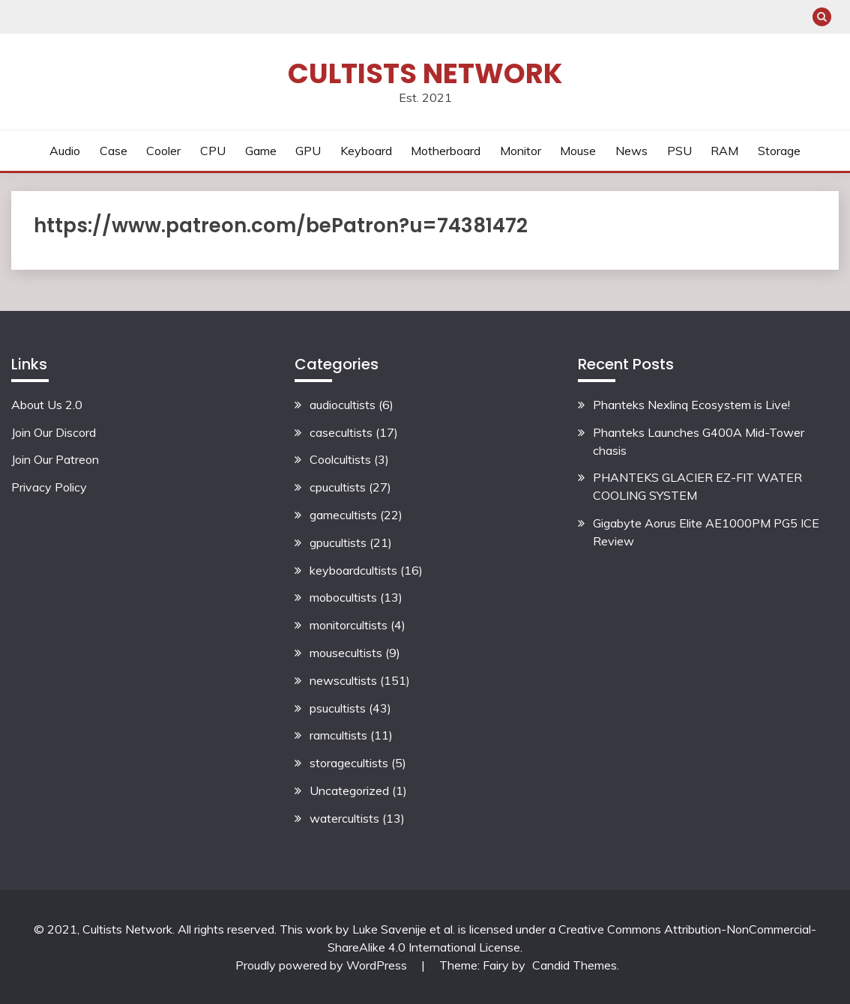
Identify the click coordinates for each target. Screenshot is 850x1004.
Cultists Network (425, 73)
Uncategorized (349, 790)
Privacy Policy (49, 487)
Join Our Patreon (55, 459)
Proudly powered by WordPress (322, 965)
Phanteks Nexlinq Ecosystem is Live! (691, 404)
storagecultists (349, 762)
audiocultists (343, 404)
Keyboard (366, 150)
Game (261, 150)
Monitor (520, 150)
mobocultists (343, 597)
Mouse (578, 150)
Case (113, 150)
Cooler (163, 150)
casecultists (341, 432)
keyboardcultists (353, 570)
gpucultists (338, 542)
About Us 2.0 (46, 404)
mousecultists (346, 652)
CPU (213, 150)
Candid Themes (574, 965)
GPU (308, 150)
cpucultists (338, 487)
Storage (779, 150)
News (631, 150)
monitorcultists (349, 624)
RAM (724, 150)
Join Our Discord (53, 432)
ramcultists (338, 735)
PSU (679, 150)
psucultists (338, 708)
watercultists (344, 818)
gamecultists (343, 514)
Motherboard (445, 150)
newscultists (343, 680)
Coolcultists (340, 459)
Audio (64, 150)
